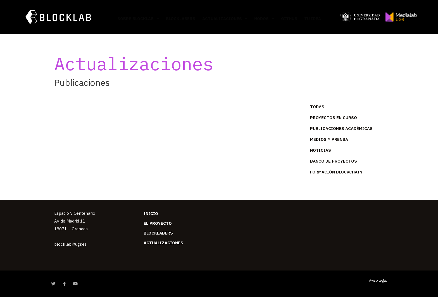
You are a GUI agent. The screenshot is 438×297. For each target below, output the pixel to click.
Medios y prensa (329, 139)
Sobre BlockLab (138, 18)
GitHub (289, 18)
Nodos (264, 18)
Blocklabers (180, 18)
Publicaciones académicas (341, 128)
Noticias (320, 150)
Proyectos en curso (333, 117)
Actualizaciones (224, 18)
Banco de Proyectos (333, 161)
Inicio (151, 213)
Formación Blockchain (336, 172)
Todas (317, 106)
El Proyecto (158, 223)
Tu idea (312, 18)
